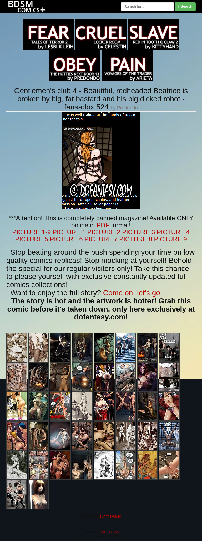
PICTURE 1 (69, 232)
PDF (103, 225)
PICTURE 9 (170, 239)
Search (185, 6)
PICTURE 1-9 (31, 232)
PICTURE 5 (31, 239)
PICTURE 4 (173, 232)
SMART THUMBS (110, 516)
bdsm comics (109, 531)
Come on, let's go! (132, 293)
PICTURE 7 (100, 239)
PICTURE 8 (135, 239)
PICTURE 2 (103, 232)
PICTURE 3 (138, 232)
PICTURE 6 (66, 239)
